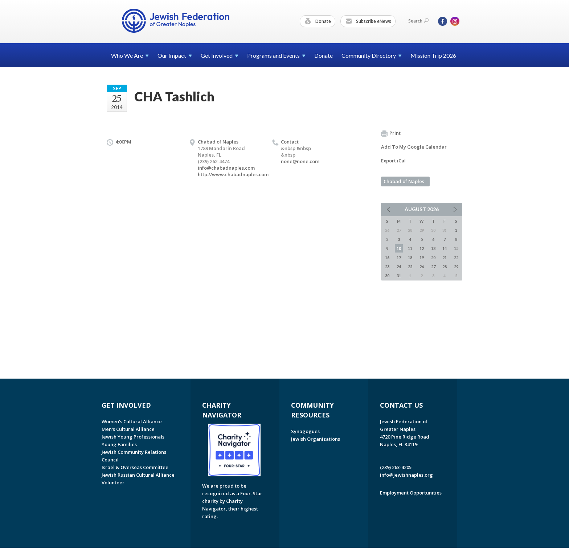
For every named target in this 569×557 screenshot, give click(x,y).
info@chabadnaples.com (226, 168)
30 (387, 275)
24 (399, 266)
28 (444, 266)
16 (387, 257)
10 (399, 248)
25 (410, 266)
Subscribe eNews (368, 21)
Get (219, 55)
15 (456, 248)
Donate (318, 21)
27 (433, 266)
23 (387, 266)
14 (444, 248)
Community (371, 55)
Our (174, 55)
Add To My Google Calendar (414, 147)
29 (456, 266)
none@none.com (300, 161)
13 (433, 248)
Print (391, 133)
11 (410, 248)
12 (421, 248)
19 (421, 257)
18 (410, 257)
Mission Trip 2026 (433, 55)
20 (433, 257)
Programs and (276, 55)
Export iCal (393, 160)
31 (399, 275)
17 (399, 257)
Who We (130, 55)
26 (421, 266)
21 (444, 257)
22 (456, 257)
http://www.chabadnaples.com (233, 174)
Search (418, 21)
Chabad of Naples (404, 181)
